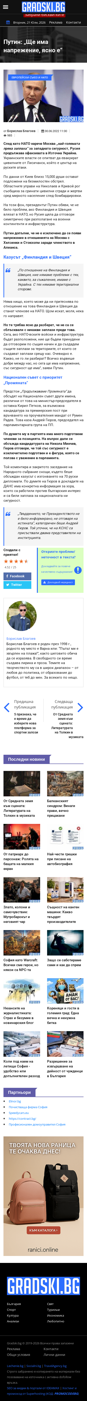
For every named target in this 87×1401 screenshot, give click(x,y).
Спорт (11, 1310)
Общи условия (18, 1354)
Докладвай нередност (58, 582)
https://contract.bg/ (22, 1118)
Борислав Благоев (21, 131)
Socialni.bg (33, 1366)
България (14, 1304)
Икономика (55, 1315)
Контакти (73, 22)
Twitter (14, 585)
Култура (13, 1315)
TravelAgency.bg (55, 1366)
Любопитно (55, 1321)
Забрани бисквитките (44, 14)
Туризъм (53, 1310)
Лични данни (54, 1354)
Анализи (13, 1321)
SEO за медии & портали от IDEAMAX (33, 1388)
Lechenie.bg (15, 1366)
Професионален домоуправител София (37, 1124)
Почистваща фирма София (28, 1107)
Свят (50, 1304)
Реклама (55, 22)
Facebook (15, 576)
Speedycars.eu (19, 1113)
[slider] (16, 561)
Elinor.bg (15, 1101)
